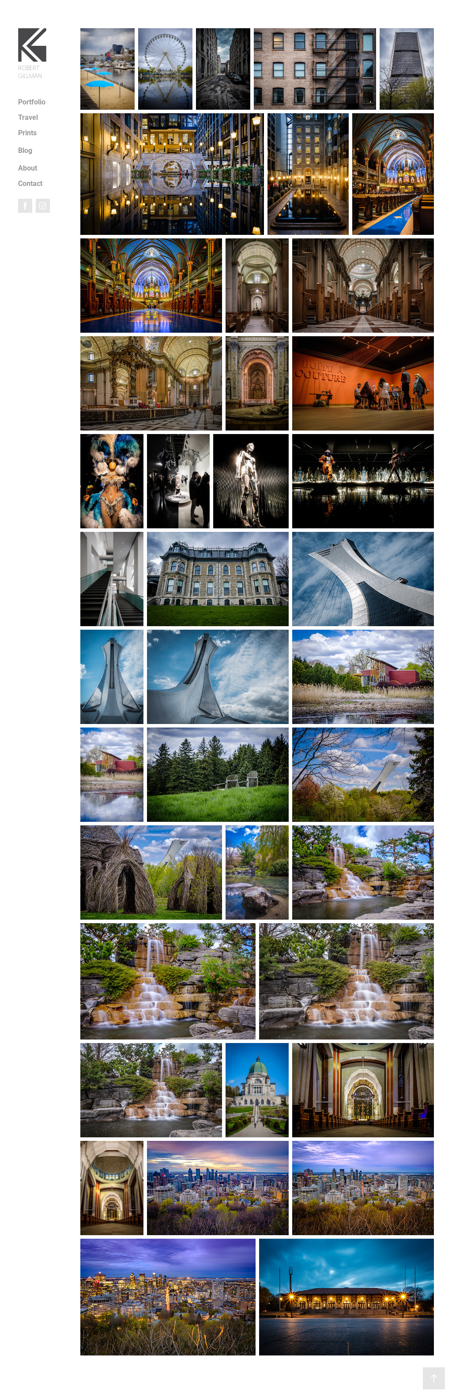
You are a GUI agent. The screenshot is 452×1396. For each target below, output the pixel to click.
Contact (30, 183)
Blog (25, 150)
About (27, 167)
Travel (28, 117)
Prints (27, 132)
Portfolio (31, 101)
